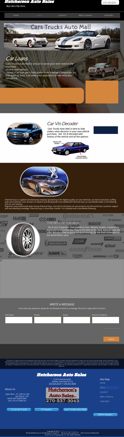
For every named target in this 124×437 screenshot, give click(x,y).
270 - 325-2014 (109, 2)
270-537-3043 (70, 383)
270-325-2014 (55, 383)
